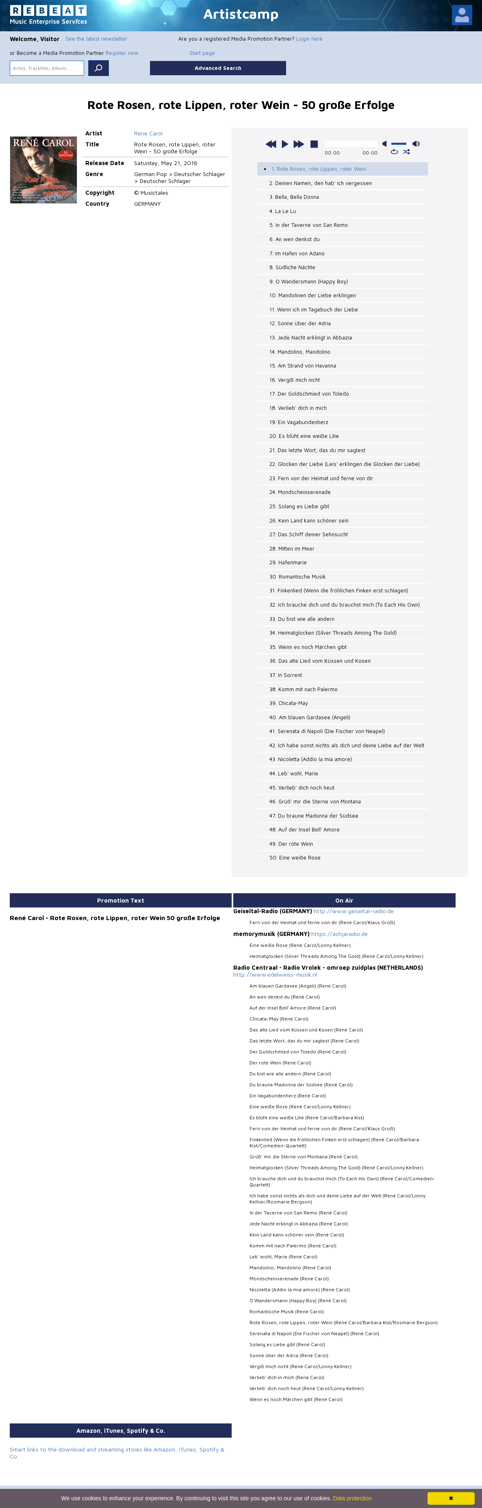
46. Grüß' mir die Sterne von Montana (314, 798)
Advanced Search (218, 68)
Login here (309, 38)
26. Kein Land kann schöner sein (309, 518)
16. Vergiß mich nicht (294, 378)
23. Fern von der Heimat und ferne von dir (321, 476)
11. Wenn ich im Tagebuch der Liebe (313, 308)
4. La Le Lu (282, 210)
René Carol (148, 133)
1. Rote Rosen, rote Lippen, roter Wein (318, 168)
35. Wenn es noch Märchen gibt (308, 644)
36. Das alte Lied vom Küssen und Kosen (319, 658)
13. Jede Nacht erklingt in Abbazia (310, 336)
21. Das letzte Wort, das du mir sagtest (317, 448)
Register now (122, 53)
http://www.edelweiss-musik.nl (274, 970)
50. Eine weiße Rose (294, 854)
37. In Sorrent (285, 672)
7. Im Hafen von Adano (297, 252)
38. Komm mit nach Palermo (303, 686)
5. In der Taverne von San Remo (308, 225)
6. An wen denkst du (294, 238)
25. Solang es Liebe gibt (299, 504)
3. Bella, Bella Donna (294, 197)
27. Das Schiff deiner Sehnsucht (308, 532)
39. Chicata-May (288, 700)
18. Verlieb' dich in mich (298, 406)
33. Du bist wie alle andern (301, 616)
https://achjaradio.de (339, 930)
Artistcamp (241, 13)
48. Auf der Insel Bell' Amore (304, 826)
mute (386, 144)
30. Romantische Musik (297, 574)
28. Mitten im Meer (292, 546)
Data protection (352, 1498)
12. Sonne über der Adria (299, 322)
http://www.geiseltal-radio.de (353, 907)
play (285, 144)
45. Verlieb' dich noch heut (301, 784)
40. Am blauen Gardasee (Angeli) (309, 714)
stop (314, 144)
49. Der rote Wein (291, 840)
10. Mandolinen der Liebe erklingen (312, 295)
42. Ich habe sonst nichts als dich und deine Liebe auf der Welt (346, 742)
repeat (394, 151)
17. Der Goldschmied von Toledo (309, 392)
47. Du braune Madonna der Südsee (313, 812)
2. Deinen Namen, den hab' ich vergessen (320, 183)
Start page (202, 53)
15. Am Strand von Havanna (302, 364)
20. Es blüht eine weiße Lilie (303, 434)
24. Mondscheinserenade (300, 490)
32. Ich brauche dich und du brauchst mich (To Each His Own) (343, 602)
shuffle (407, 151)
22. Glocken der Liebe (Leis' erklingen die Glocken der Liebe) (344, 462)
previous (271, 144)
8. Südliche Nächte (292, 266)
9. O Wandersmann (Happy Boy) (308, 280)
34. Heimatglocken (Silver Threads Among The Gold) (333, 630)
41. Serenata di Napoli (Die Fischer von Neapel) (327, 728)
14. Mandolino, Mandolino (299, 350)
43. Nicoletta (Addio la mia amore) (310, 756)
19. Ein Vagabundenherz (298, 420)
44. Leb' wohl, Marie (293, 770)
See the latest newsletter (96, 38)
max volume (416, 144)
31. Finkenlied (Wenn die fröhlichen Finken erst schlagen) (338, 588)
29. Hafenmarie (288, 560)
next (298, 144)
